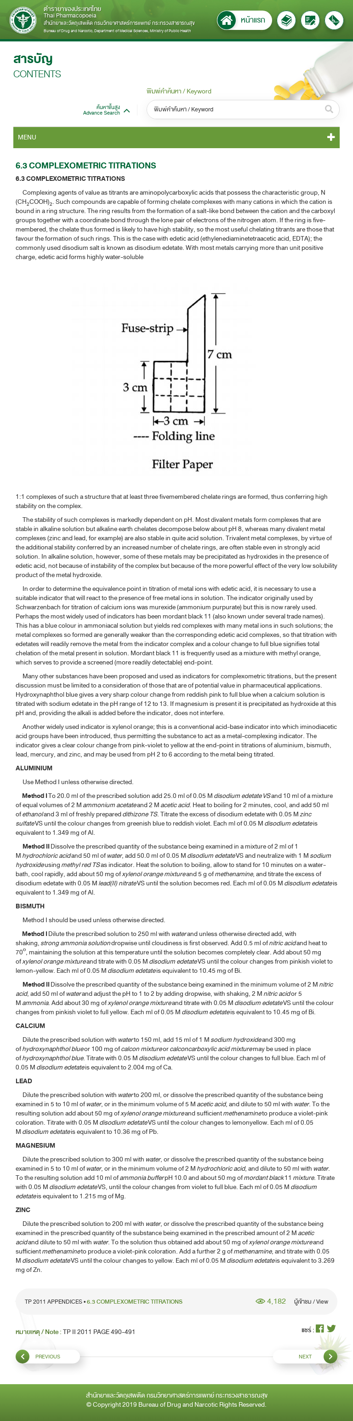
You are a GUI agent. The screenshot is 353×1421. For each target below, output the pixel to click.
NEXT (318, 1356)
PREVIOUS (38, 1356)
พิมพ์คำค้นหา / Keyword (179, 91)
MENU (27, 137)
